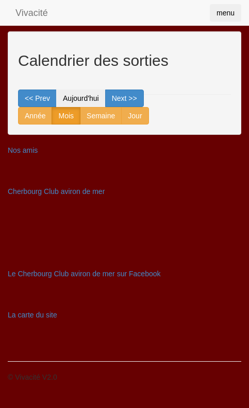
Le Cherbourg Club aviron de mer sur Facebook (84, 274)
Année (35, 116)
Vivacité (31, 13)
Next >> (124, 98)
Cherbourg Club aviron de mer (56, 191)
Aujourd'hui (81, 98)
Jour (135, 116)
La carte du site (32, 315)
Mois (66, 116)
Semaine (101, 116)
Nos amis (23, 150)
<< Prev (37, 98)
